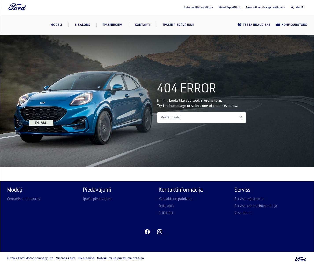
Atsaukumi (243, 213)
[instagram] (159, 232)
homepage (177, 106)
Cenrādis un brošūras (23, 199)
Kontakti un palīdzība (175, 199)
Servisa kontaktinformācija (256, 206)
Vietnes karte (66, 258)
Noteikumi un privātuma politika (120, 258)
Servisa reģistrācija (249, 199)
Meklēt (297, 7)
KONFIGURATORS (291, 25)
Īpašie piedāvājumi (97, 199)
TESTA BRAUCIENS (254, 25)
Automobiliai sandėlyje (198, 7)
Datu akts (166, 206)
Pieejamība (86, 258)
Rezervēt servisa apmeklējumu (265, 7)
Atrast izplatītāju (229, 7)
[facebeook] (147, 232)
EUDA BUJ (166, 213)
